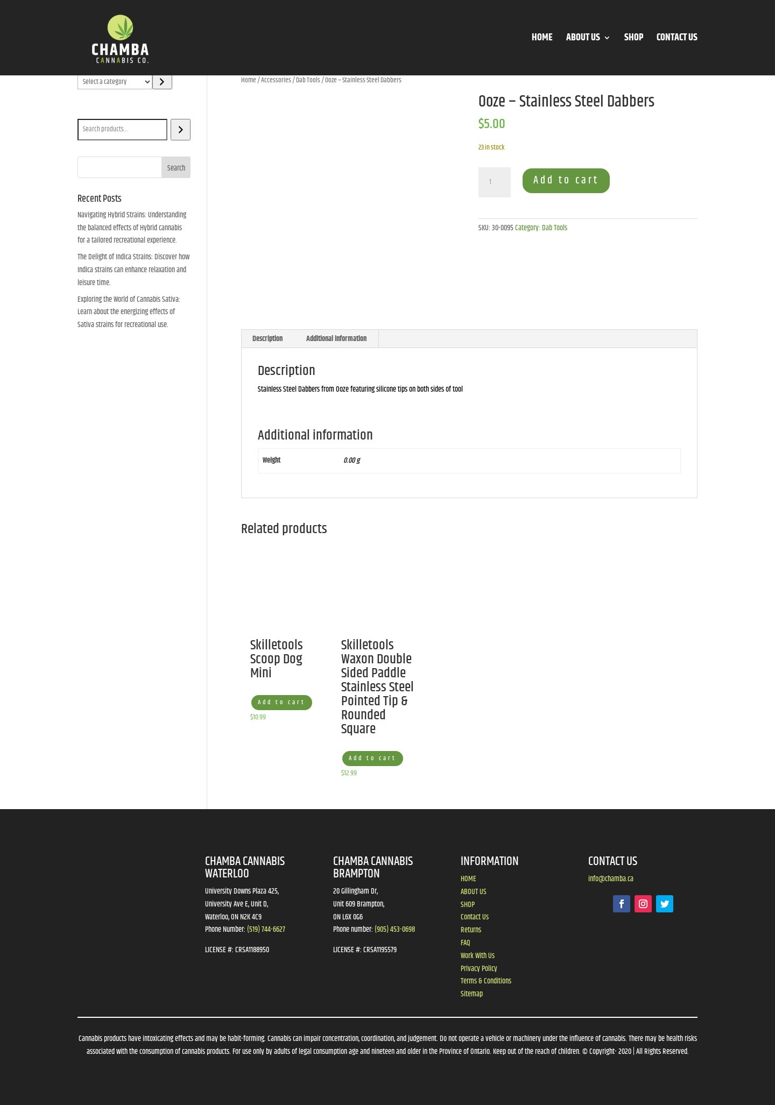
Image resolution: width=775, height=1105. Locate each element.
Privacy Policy (479, 969)
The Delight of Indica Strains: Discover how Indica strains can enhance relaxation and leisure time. (133, 270)
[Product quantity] (494, 182)
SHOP (633, 39)
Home (248, 80)
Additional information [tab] (336, 339)
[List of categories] (115, 81)
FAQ (465, 943)
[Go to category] (162, 81)
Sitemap (472, 994)
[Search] (181, 129)
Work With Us (478, 956)
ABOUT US (583, 39)
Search (89, 111)
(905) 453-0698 (395, 930)
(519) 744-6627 (266, 930)
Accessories (276, 80)
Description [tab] (267, 339)
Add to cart (566, 180)
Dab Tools (308, 80)
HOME (542, 39)
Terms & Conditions (486, 981)
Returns (471, 930)
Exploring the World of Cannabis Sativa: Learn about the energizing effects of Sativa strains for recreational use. (129, 312)
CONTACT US (677, 39)
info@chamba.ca (610, 879)
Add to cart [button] (282, 702)
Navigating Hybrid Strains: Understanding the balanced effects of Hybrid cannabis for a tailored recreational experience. (132, 228)
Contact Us (475, 917)
